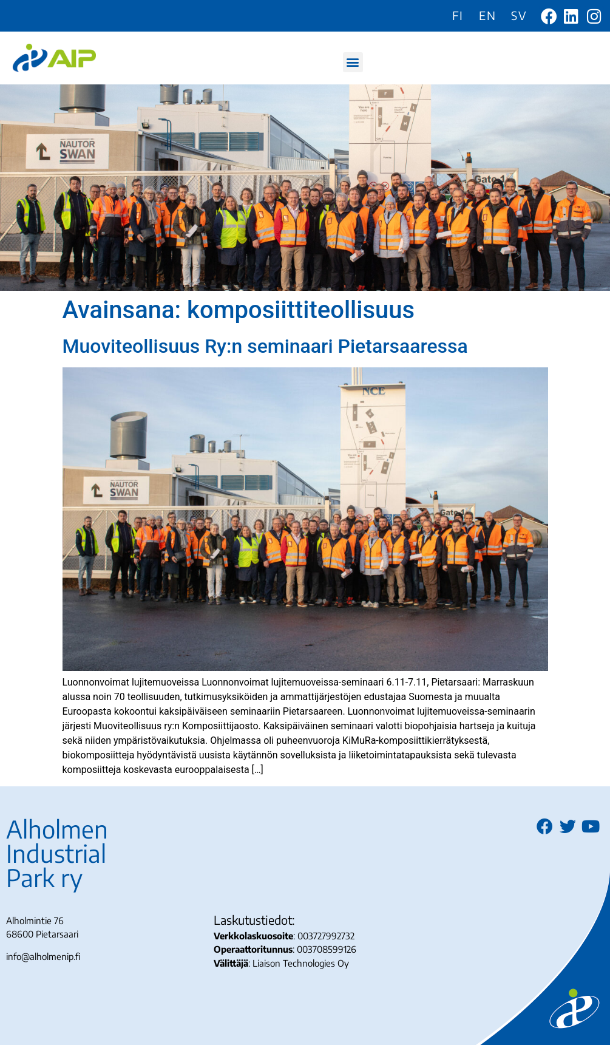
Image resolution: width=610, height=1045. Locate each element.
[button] (353, 62)
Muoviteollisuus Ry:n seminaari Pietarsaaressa (265, 346)
